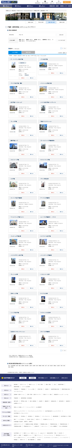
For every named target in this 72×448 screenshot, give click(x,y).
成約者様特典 (55, 416)
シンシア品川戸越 (15, 312)
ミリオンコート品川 (45, 274)
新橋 (43, 365)
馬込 (9, 366)
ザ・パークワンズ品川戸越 (17, 59)
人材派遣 (38, 439)
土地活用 (40, 401)
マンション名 (43, 55)
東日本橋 (26, 365)
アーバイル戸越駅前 (45, 197)
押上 (9, 365)
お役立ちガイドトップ (18, 424)
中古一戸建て (40, 384)
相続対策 (68, 401)
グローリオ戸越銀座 (45, 331)
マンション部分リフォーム (19, 437)
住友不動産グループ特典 (66, 416)
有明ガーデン (22, 439)
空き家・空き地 (30, 419)
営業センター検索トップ (19, 407)
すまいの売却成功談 (63, 426)
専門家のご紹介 (24, 401)
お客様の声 (36, 426)
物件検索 (15, 384)
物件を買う (14, 10)
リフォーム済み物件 (26, 386)
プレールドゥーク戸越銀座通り (47, 140)
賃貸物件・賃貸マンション (19, 394)
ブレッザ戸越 (14, 121)
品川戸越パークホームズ (16, 102)
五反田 (58, 365)
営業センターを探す (6, 407)
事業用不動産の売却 (66, 389)
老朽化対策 (61, 401)
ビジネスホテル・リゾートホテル (51, 437)
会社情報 (23, 378)
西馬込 (12, 366)
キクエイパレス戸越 (45, 159)
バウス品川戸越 (44, 59)
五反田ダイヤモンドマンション (18, 331)
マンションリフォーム (48, 435)
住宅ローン (38, 419)
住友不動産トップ (17, 433)
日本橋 (34, 365)
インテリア (39, 437)
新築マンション (32, 384)
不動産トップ (8, 10)
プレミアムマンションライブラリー (35, 411)
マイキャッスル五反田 (45, 312)
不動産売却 (16, 389)
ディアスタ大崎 (44, 293)
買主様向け (16, 416)
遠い (29, 55)
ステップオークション (18, 391)
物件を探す (16, 401)
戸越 (61, 365)
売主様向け (23, 416)
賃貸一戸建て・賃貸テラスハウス (34, 394)
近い (27, 55)
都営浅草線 (43, 10)
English (20, 421)
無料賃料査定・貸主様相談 (26, 398)
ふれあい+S (42, 433)
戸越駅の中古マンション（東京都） (25, 355)
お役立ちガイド (6, 425)
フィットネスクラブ (64, 437)
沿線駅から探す (36, 10)
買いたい (6, 6)
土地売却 (46, 389)
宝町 (37, 365)
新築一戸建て (48, 384)
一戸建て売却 (39, 389)
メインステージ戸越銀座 (46, 255)
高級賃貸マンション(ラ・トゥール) (61, 394)
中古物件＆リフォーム (47, 419)
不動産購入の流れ (44, 424)
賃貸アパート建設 (17, 435)
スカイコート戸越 (15, 159)
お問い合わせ (64, 378)
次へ (65, 48)
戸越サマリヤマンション (46, 121)
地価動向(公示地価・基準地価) (31, 424)
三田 (48, 365)
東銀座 (40, 365)
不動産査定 (23, 389)
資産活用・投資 (53, 6)
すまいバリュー (44, 426)
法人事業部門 (39, 407)
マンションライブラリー (28, 10)
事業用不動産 (16, 386)
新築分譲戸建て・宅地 (51, 433)
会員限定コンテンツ (18, 403)
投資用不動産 (61, 384)
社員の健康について (54, 378)
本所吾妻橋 (13, 365)
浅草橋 (22, 365)
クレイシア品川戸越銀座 (16, 197)
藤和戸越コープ (14, 140)
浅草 (17, 365)
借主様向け (30, 416)
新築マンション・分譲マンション (30, 433)
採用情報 (32, 378)
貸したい (42, 6)
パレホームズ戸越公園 (16, 236)
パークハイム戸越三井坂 (46, 83)
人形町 (30, 365)
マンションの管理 (30, 437)
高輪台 (55, 365)
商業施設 (15, 439)
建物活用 (46, 401)
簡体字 (30, 421)
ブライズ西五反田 (44, 178)
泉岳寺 (51, 365)
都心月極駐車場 (31, 439)
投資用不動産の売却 (55, 389)
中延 (64, 365)
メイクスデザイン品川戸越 (17, 255)
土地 (55, 384)
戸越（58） (21, 34)
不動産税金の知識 (17, 426)
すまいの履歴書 (53, 426)
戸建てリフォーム (38, 435)
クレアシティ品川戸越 (45, 236)
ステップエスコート (46, 416)
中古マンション (20, 10)
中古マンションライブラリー (20, 411)
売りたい (18, 6)
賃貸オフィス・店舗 (47, 394)
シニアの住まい (21, 419)
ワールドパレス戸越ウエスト (17, 217)
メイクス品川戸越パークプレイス (48, 102)
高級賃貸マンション (28, 435)
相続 (15, 419)
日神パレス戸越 (14, 293)
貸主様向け (37, 416)
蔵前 (19, 365)
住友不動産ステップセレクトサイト (21, 413)
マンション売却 (31, 389)
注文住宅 (60, 433)
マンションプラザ (30, 407)
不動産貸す (16, 398)
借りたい (30, 6)
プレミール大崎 (14, 274)
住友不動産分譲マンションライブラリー (53, 411)
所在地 (15, 55)
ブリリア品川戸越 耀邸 (16, 83)
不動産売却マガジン (28, 426)
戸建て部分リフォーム (60, 435)
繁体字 (25, 421)
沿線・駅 (19, 55)
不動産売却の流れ (53, 424)
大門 (46, 365)
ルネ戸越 (13, 178)
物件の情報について (43, 378)
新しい (36, 55)
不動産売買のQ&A (63, 424)
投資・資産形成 (33, 401)
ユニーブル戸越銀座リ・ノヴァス (48, 217)
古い (38, 55)
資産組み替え (53, 401)
